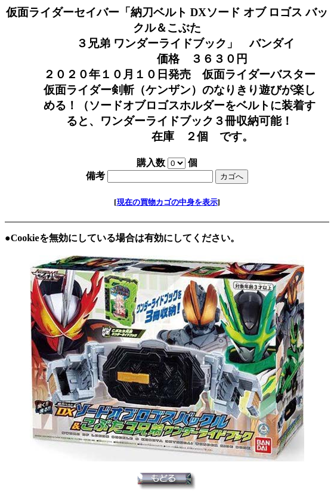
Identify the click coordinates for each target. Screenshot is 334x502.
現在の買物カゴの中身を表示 (167, 202)
